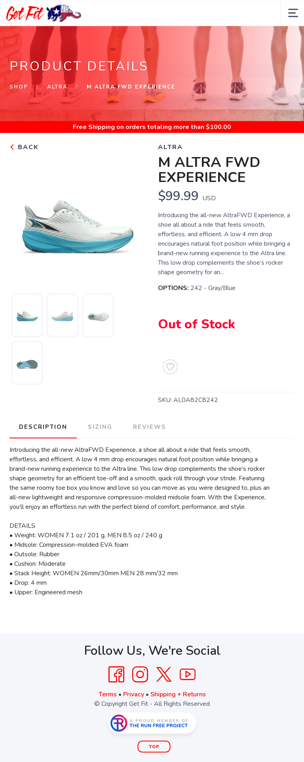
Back (24, 147)
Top (154, 747)
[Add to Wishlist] (170, 366)
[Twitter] (164, 674)
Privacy (133, 694)
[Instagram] (140, 674)
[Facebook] (116, 674)
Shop (19, 87)
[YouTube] (188, 674)
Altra (57, 87)
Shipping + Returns (178, 694)
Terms (108, 694)
